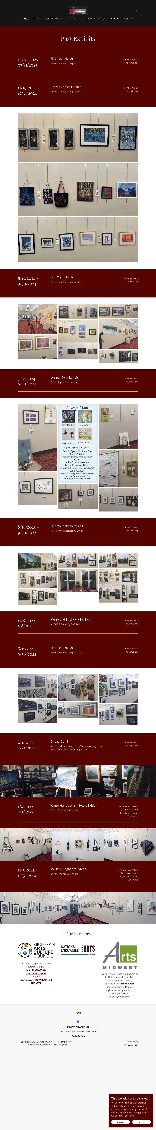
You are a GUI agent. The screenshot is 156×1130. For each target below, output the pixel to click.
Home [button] (78, 1012)
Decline (121, 1122)
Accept (142, 1122)
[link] (78, 10)
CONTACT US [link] (127, 18)
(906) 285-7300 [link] (78, 1035)
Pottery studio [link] (75, 18)
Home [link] (26, 18)
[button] (136, 10)
